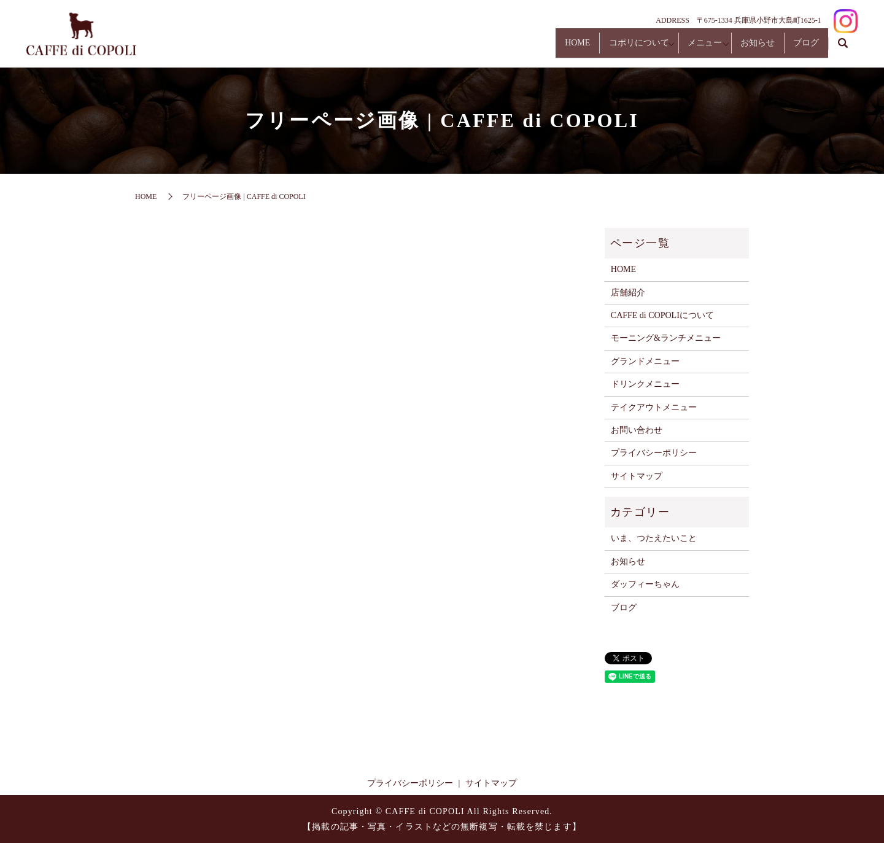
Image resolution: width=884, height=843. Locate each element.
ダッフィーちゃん (645, 584)
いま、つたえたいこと (654, 538)
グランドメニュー (645, 361)
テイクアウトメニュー (654, 407)
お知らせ (741, 48)
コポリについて (602, 48)
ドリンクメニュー (645, 384)
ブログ (800, 48)
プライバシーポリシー (654, 452)
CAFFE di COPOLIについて (662, 315)
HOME (529, 48)
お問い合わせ (636, 430)
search (843, 48)
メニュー (678, 48)
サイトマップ (636, 476)
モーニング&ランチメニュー (666, 338)
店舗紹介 (628, 292)
